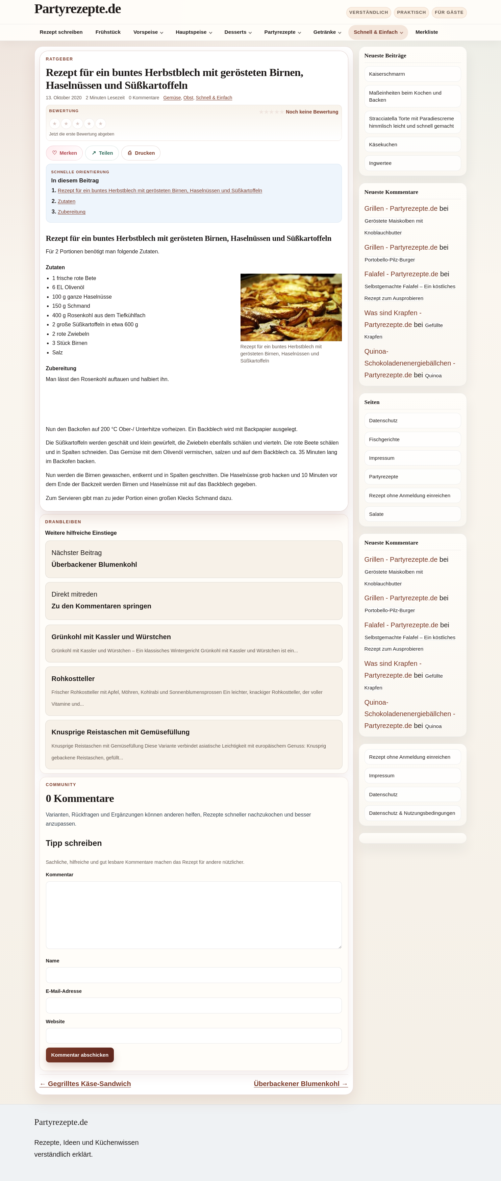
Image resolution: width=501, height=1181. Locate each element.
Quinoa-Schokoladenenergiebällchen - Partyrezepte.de (410, 363)
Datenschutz (383, 420)
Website (55, 1021)
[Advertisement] (194, 405)
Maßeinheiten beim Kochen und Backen (405, 96)
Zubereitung (71, 212)
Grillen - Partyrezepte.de (401, 208)
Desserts (236, 32)
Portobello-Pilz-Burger (390, 259)
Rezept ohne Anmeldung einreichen (410, 495)
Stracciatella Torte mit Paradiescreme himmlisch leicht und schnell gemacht (411, 122)
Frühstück (108, 32)
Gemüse (172, 97)
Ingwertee (380, 163)
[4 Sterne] (89, 123)
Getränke (325, 32)
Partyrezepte (279, 32)
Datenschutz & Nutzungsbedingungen (412, 813)
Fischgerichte (384, 439)
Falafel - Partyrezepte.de (402, 274)
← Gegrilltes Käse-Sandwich (85, 1083)
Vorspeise (145, 32)
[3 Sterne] (77, 123)
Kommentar (60, 874)
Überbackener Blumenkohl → (301, 1083)
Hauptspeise (191, 32)
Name (52, 960)
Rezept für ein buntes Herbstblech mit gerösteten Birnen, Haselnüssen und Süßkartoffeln (160, 190)
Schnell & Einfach (376, 32)
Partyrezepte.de (77, 8)
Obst (188, 97)
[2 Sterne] (66, 123)
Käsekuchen (383, 144)
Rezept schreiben (61, 32)
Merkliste (427, 32)
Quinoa (433, 375)
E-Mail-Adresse (64, 991)
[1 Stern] (54, 123)
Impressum (382, 458)
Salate (376, 514)
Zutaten (66, 201)
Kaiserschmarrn (387, 74)
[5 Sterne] (100, 123)
